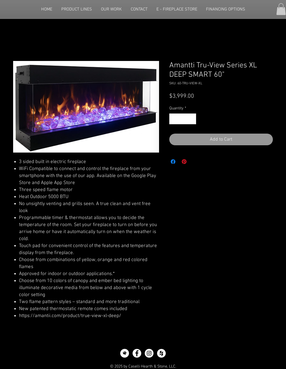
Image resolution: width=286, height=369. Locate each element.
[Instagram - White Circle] (149, 353)
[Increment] (191, 119)
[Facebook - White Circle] (136, 353)
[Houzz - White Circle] (161, 353)
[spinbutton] (182, 119)
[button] (281, 9)
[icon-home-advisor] (124, 353)
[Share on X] (195, 161)
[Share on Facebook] (173, 161)
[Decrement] (173, 119)
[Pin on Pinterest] (184, 161)
